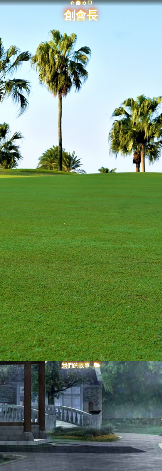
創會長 (81, 15)
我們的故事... (81, 365)
